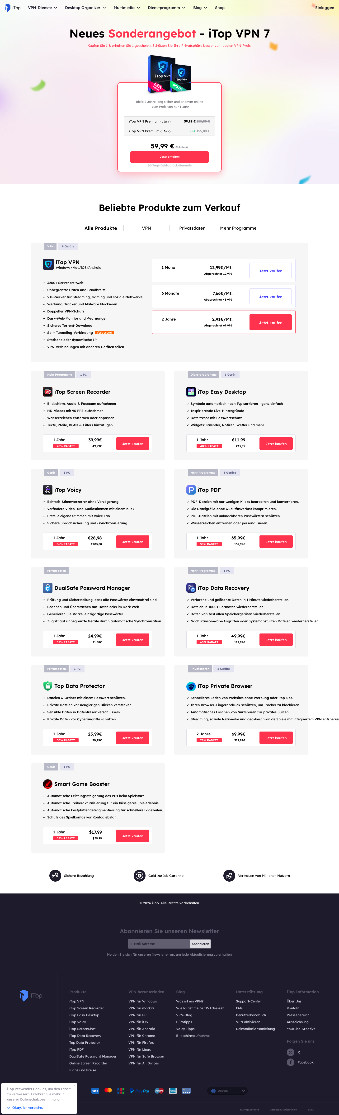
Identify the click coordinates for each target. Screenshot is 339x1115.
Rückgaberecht (249, 1109)
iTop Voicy (77, 1022)
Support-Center (248, 1001)
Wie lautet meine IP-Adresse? (200, 1008)
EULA (311, 1109)
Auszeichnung (298, 1022)
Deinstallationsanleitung (255, 1029)
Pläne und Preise (82, 1070)
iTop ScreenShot (82, 1029)
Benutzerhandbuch (251, 1015)
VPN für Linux (139, 1049)
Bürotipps (184, 1022)
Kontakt (293, 1008)
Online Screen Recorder (88, 1063)
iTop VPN (76, 1001)
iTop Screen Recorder (86, 1008)
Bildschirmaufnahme (193, 1036)
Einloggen (324, 7)
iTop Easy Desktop (84, 1015)
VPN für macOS (141, 1008)
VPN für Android (141, 1029)
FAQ (239, 1008)
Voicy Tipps (185, 1029)
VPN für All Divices (143, 1063)
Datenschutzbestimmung (40, 1099)
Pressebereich (298, 1015)
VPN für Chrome (141, 1036)
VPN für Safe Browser (146, 1056)
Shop (220, 7)
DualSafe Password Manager (93, 1056)
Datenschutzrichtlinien (283, 1109)
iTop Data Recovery (85, 1036)
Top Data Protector (84, 1042)
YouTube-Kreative (301, 1029)
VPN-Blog (184, 1015)
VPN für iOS (138, 1022)
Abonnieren (200, 944)
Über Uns (294, 1001)
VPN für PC (137, 1015)
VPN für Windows (142, 1001)
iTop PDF (76, 1049)
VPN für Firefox (141, 1042)
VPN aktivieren (248, 1022)
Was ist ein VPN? (189, 1001)
